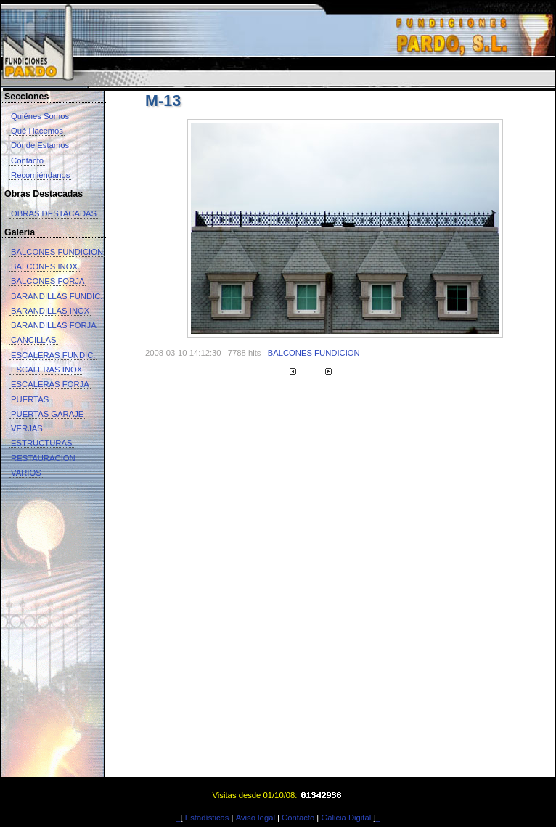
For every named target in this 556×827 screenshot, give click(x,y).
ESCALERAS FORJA (50, 384)
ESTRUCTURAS (42, 443)
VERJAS (27, 428)
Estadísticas (207, 817)
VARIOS (26, 472)
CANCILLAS (34, 339)
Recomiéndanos (40, 175)
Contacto (27, 160)
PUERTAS (30, 399)
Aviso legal (255, 817)
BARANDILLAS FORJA (54, 325)
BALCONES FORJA (47, 281)
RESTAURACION (43, 458)
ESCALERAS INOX (46, 369)
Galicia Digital (346, 817)
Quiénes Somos (40, 116)
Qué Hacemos (37, 130)
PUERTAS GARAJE (47, 414)
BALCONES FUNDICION (57, 252)
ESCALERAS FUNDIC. (53, 355)
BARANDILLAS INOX (50, 310)
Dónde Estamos (40, 145)
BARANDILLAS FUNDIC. (56, 296)
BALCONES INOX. (45, 266)
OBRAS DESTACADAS (54, 213)
